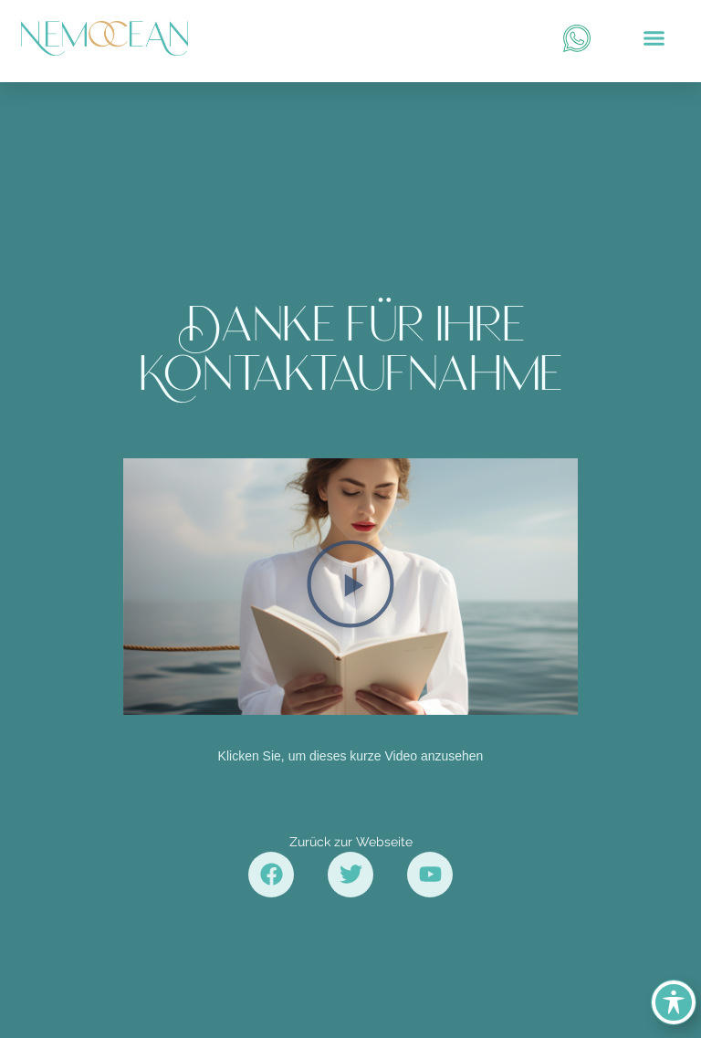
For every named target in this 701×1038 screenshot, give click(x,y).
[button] (653, 38)
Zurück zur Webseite (351, 841)
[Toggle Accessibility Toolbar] (674, 1002)
